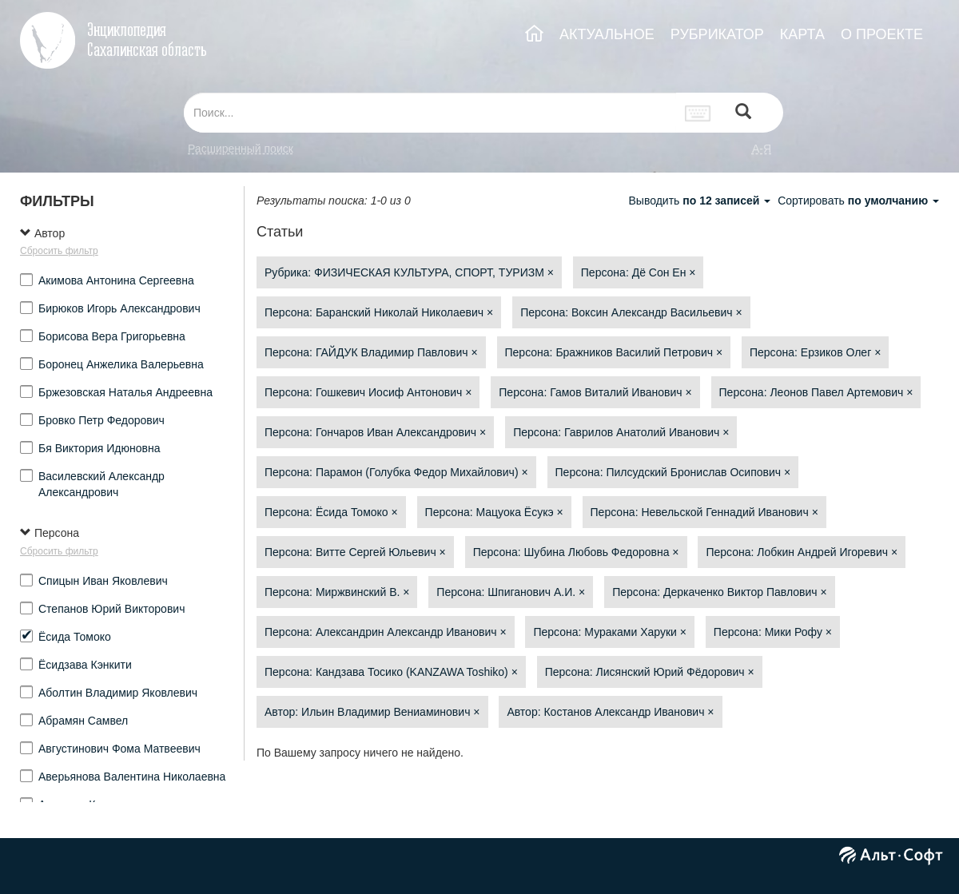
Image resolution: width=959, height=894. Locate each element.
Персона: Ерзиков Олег (815, 352)
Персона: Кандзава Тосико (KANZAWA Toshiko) (391, 672)
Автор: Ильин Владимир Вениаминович (372, 711)
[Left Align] (743, 113)
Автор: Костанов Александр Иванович (610, 711)
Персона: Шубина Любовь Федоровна (576, 552)
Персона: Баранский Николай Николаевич (379, 312)
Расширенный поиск (240, 148)
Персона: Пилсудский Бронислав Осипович (673, 472)
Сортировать (858, 200)
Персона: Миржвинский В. (337, 592)
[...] (430, 113)
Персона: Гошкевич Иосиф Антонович (368, 392)
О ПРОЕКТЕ (882, 34)
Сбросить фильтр (59, 250)
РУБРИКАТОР (717, 34)
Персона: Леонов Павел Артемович (816, 392)
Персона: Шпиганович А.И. (510, 592)
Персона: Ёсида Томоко (331, 512)
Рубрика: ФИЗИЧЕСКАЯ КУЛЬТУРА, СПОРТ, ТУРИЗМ (409, 272)
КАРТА (802, 34)
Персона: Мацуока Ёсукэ (494, 512)
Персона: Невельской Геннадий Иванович (704, 512)
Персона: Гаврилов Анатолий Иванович (621, 432)
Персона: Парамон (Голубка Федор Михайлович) (396, 472)
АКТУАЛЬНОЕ (607, 34)
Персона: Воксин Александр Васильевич (631, 312)
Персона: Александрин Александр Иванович (386, 632)
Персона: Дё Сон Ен (638, 272)
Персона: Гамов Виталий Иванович (595, 392)
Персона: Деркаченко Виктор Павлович (719, 592)
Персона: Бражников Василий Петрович (614, 352)
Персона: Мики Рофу (773, 632)
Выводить (701, 200)
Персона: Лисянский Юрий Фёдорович (649, 672)
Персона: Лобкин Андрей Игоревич (801, 552)
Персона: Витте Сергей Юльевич (355, 552)
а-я (761, 148)
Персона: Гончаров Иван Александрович (375, 432)
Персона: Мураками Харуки (609, 632)
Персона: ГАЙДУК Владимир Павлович (371, 352)
